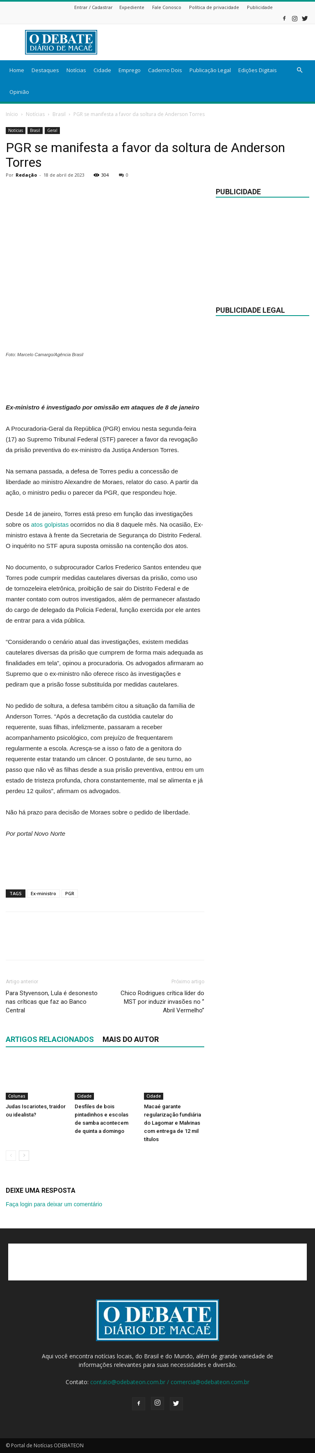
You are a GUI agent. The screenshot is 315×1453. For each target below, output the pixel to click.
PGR (69, 893)
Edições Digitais (257, 70)
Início (12, 114)
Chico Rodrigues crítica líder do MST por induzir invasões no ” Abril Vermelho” (162, 1001)
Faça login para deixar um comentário (54, 1204)
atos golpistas (50, 524)
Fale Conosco (166, 7)
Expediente (131, 7)
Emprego (130, 70)
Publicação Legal (210, 70)
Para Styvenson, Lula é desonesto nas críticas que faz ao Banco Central (52, 1001)
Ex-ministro (43, 893)
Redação (26, 175)
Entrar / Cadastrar (93, 7)
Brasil (59, 114)
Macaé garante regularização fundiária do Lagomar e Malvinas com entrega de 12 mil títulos (172, 1122)
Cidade (102, 70)
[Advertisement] (213, 42)
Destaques (45, 70)
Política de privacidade (214, 7)
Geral (52, 130)
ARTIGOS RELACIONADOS (50, 1039)
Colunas (16, 1096)
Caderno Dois (165, 70)
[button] (299, 70)
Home (16, 70)
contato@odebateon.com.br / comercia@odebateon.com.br (169, 1382)
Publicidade (260, 7)
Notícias (76, 70)
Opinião (19, 92)
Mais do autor (131, 1039)
